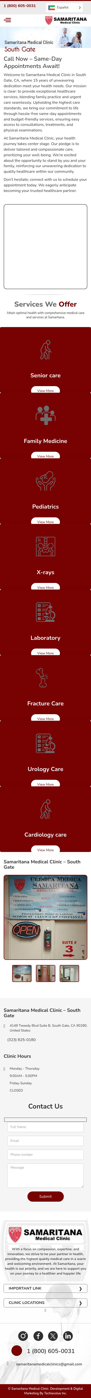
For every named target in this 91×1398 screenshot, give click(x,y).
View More (45, 391)
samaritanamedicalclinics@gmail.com (49, 1364)
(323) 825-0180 (20, 1039)
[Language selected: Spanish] (64, 7)
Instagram (23, 1336)
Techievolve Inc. (55, 1393)
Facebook (38, 1336)
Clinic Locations (26, 1302)
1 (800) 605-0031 (20, 6)
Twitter (53, 1336)
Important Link (25, 1288)
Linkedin (68, 1336)
